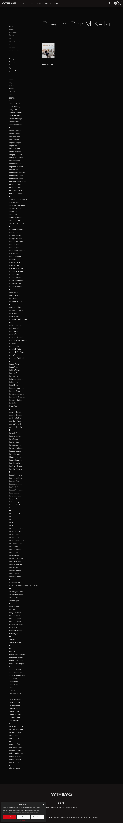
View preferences (37, 817)
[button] (43, 804)
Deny (23, 817)
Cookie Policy (23, 820)
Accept (9, 817)
